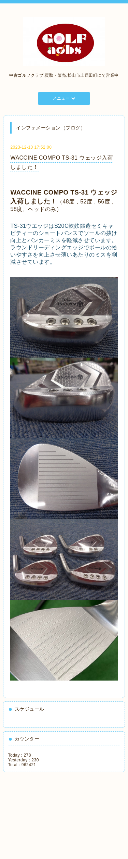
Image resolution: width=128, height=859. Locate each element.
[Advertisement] (39, 813)
